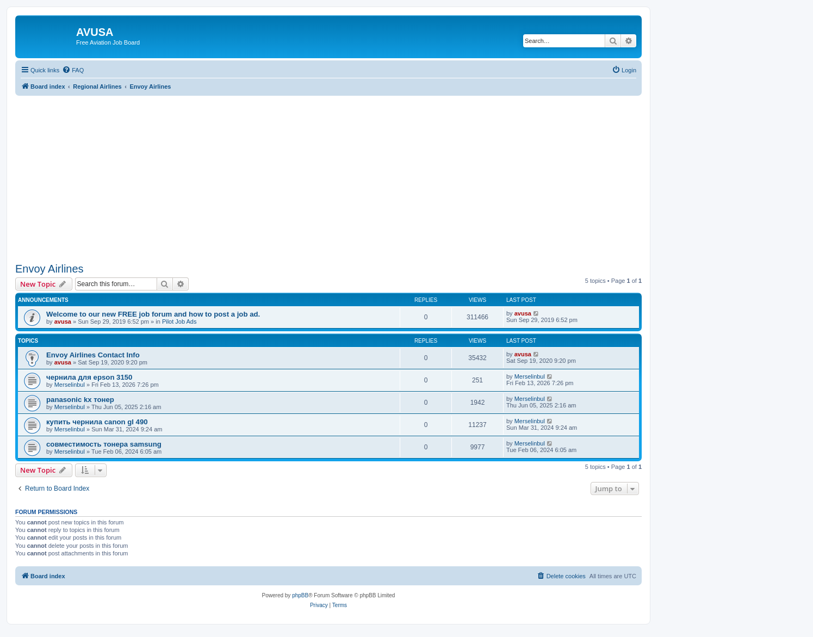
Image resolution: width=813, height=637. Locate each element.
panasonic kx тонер (80, 399)
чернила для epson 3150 (89, 377)
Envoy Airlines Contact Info (93, 355)
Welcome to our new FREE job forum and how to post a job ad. (153, 314)
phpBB (300, 595)
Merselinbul (69, 384)
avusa (62, 321)
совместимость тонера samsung (104, 444)
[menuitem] (73, 70)
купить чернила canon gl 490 (97, 422)
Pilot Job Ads (179, 321)
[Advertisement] (328, 172)
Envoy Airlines (49, 269)
